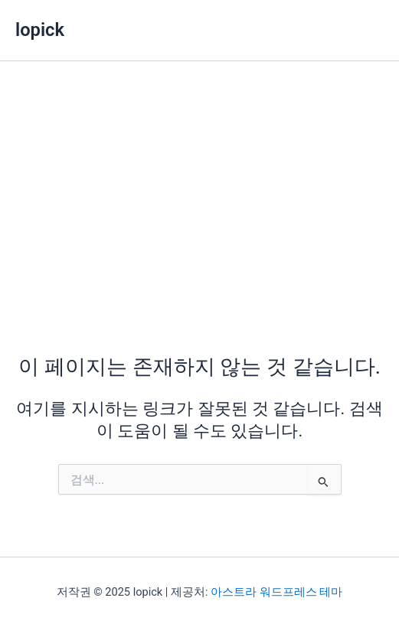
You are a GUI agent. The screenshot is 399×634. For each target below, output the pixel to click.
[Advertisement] (199, 176)
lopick (39, 30)
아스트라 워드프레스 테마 (276, 592)
